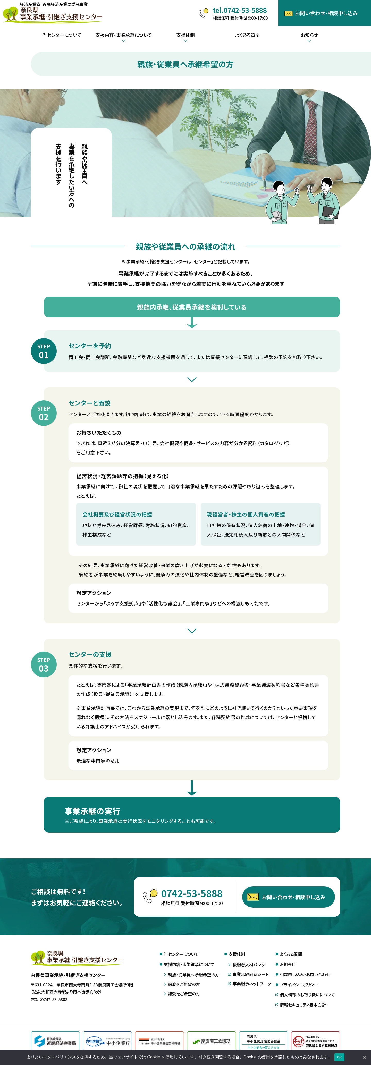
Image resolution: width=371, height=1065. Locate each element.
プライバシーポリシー (299, 985)
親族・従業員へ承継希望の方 (193, 975)
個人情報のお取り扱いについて (307, 995)
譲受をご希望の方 (184, 994)
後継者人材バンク (249, 964)
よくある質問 (247, 34)
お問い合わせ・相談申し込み (293, 902)
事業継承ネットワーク (252, 984)
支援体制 (237, 954)
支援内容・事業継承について (189, 964)
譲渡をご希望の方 (184, 984)
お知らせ (287, 964)
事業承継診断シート (250, 974)
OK (339, 1057)
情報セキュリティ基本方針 (303, 1005)
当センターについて (61, 34)
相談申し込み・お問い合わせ (305, 974)
